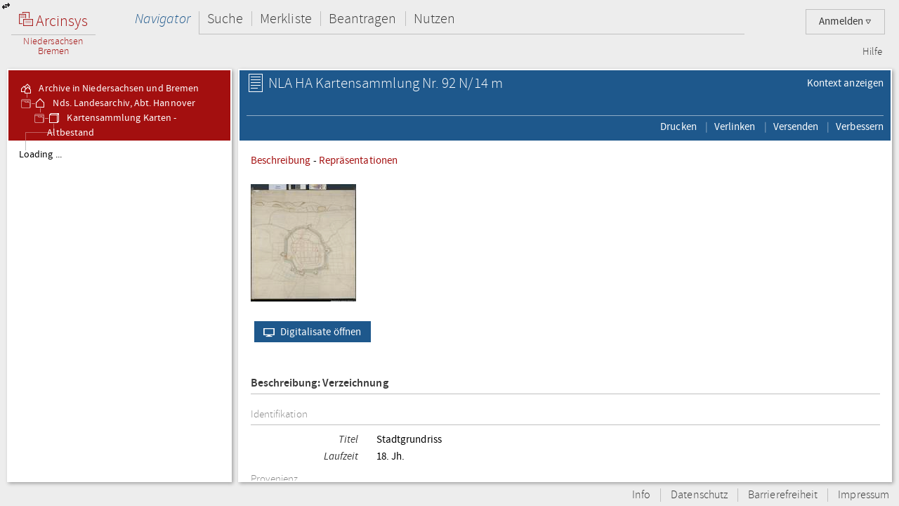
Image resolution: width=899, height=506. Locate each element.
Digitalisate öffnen (309, 331)
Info (641, 495)
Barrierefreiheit (783, 495)
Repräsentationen (358, 160)
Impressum (863, 495)
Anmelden (845, 21)
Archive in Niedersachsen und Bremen (109, 88)
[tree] (119, 311)
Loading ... (40, 154)
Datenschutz (699, 495)
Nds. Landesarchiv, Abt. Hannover (114, 103)
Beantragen (363, 18)
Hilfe (872, 52)
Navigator (162, 18)
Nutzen (434, 18)
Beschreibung (281, 160)
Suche (225, 18)
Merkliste (286, 18)
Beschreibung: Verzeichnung (319, 383)
